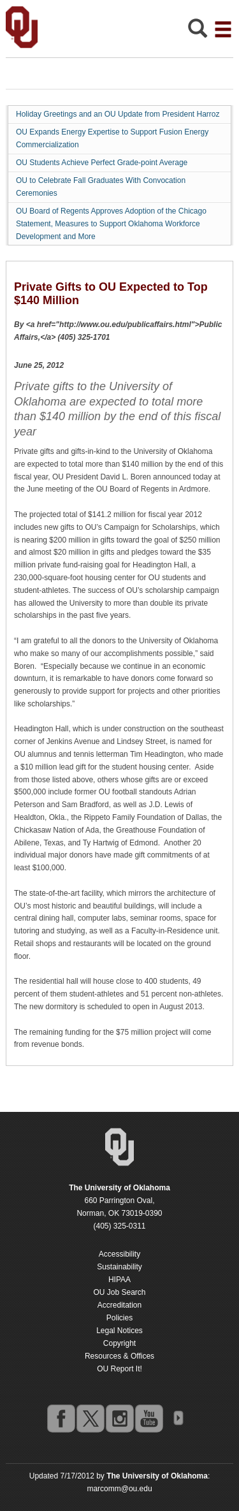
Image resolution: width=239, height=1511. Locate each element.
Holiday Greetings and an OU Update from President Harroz (117, 114)
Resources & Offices (119, 1356)
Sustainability (119, 1266)
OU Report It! (119, 1368)
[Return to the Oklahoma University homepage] (119, 1187)
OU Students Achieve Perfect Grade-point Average (101, 162)
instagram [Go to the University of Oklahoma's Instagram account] (119, 1418)
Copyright (119, 1343)
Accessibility (119, 1254)
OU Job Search (119, 1292)
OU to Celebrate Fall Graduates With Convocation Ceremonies (100, 187)
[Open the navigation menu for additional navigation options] (223, 29)
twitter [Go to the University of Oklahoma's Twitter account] (90, 1418)
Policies (119, 1317)
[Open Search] (197, 31)
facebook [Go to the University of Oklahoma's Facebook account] (60, 1418)
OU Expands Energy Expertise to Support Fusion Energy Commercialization (112, 138)
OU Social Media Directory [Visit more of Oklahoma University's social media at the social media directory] (177, 1418)
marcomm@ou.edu (119, 1488)
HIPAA (119, 1279)
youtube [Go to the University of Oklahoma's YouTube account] (148, 1418)
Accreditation (119, 1305)
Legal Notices (119, 1330)
